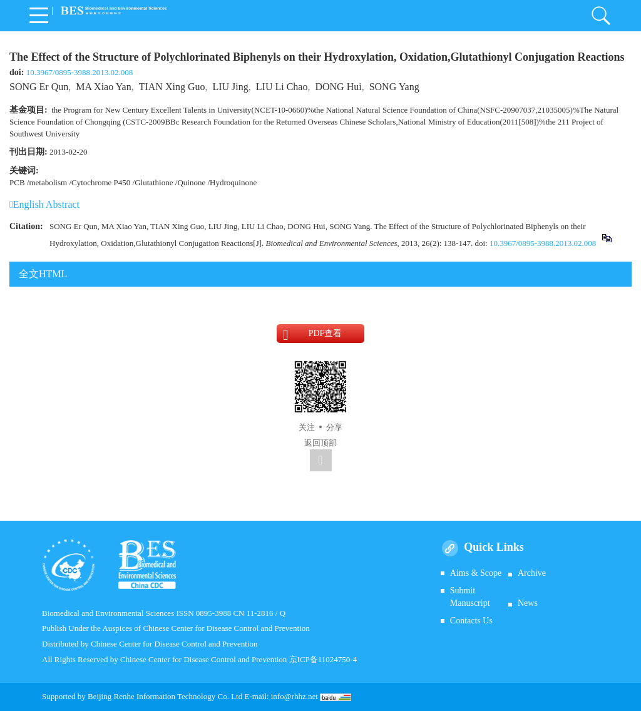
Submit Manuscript (470, 597)
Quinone (191, 182)
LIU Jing (230, 86)
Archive (532, 573)
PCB (17, 182)
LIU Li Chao (282, 86)
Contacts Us (471, 620)
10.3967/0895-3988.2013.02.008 (79, 72)
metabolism (48, 182)
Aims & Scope (475, 573)
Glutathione (154, 182)
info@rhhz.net (294, 696)
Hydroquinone (233, 182)
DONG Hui (338, 86)
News (528, 603)
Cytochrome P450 (100, 182)
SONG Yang (394, 86)
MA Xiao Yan (103, 86)
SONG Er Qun (38, 86)
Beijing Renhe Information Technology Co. (159, 696)
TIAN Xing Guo (172, 86)
